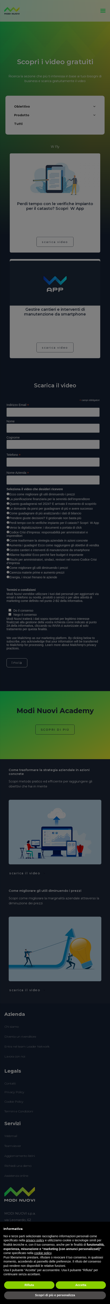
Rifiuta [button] (29, 1285)
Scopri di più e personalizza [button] (55, 1295)
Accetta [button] (80, 1285)
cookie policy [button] (42, 1253)
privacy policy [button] (35, 1240)
